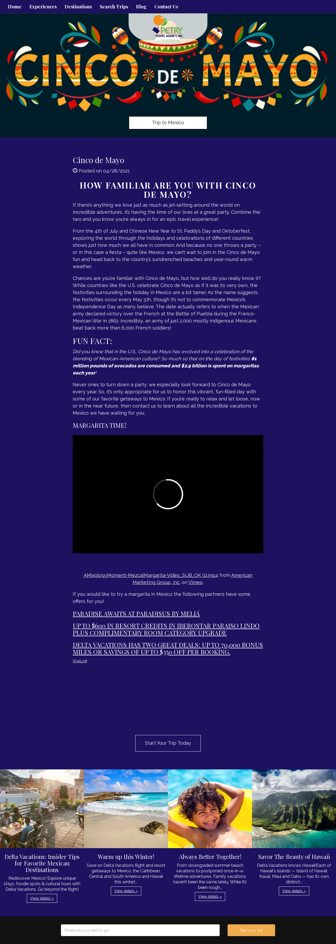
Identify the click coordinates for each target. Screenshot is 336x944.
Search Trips (114, 6)
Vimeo (195, 582)
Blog (141, 6)
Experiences (43, 6)
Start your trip (251, 930)
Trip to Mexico (168, 122)
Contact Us (166, 6)
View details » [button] (42, 898)
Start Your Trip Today (168, 743)
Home (15, 6)
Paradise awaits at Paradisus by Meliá (136, 613)
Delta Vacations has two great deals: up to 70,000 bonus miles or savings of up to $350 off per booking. (168, 648)
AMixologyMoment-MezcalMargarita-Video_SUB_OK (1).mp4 (151, 575)
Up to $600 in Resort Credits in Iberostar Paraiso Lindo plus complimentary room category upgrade (166, 629)
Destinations (78, 6)
